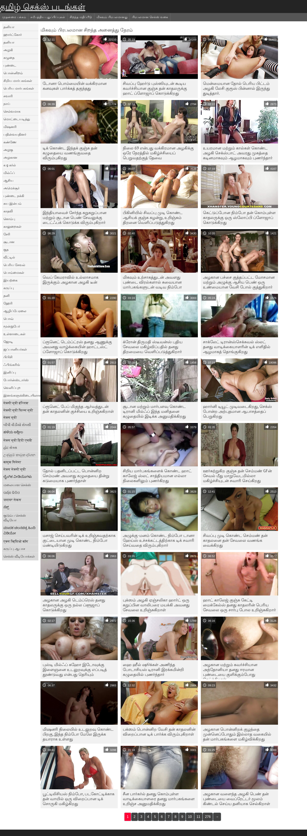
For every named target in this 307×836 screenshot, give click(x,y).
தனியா (8, 27)
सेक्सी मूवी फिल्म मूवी (18, 410)
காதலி (8, 211)
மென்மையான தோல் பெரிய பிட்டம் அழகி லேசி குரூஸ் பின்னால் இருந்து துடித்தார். (236, 88)
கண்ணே (9, 142)
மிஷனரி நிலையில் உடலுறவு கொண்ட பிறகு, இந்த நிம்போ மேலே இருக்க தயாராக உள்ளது (78, 734)
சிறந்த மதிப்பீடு (81, 17)
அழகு (8, 150)
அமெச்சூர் (11, 188)
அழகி (8, 50)
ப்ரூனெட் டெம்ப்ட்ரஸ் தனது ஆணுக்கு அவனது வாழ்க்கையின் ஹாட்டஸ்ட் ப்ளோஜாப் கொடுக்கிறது (77, 346)
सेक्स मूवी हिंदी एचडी (17, 440)
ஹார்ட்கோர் (12, 34)
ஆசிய (8, 180)
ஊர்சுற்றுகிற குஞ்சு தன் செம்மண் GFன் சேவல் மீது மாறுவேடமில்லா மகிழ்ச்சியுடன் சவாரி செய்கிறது (237, 475)
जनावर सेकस (12, 500)
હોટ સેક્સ (10, 447)
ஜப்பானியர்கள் (15, 349)
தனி (6, 295)
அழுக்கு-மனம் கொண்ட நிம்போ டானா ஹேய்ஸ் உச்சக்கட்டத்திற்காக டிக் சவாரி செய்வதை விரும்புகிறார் (159, 540)
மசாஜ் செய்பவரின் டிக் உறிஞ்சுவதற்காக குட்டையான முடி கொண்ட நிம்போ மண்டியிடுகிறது (79, 540)
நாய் (6, 103)
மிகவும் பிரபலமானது (112, 17)
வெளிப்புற (11, 387)
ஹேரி (8, 303)
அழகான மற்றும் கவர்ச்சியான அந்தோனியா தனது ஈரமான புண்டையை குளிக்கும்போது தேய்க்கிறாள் (230, 670)
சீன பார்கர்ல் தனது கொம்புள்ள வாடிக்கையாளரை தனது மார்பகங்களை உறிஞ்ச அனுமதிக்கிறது (159, 798)
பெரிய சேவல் (14, 265)
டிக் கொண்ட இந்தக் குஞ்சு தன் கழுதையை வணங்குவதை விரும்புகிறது (70, 152)
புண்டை (9, 65)
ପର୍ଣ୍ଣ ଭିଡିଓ (11, 492)
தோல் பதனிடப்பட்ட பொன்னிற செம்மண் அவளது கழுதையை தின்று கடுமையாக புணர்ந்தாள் (76, 475)
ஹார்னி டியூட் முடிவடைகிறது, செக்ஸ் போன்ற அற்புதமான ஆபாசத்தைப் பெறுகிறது (237, 411)
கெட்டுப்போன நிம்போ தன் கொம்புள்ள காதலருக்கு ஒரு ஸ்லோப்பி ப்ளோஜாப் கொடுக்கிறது (239, 217)
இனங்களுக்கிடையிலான (20, 395)
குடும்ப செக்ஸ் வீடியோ (14, 517)
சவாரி (8, 96)
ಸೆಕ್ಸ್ (6, 507)
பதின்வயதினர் (14, 134)
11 (198, 817)
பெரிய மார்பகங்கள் (18, 88)
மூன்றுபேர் (11, 326)
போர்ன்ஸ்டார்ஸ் (16, 380)
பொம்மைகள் (13, 272)
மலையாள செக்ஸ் (17, 485)
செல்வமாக (11, 111)
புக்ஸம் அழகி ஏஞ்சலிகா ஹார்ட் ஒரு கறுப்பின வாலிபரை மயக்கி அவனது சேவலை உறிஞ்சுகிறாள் (156, 604)
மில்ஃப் (9, 173)
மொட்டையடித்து (16, 119)
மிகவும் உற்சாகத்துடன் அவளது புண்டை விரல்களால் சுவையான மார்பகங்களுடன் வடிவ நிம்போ (152, 282)
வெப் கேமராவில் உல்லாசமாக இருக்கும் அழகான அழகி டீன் (70, 280)
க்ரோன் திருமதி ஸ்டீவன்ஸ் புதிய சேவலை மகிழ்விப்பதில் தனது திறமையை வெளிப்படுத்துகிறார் (152, 346)
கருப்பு (8, 288)
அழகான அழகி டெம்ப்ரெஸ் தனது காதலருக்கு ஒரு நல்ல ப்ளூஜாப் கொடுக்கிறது (74, 604)
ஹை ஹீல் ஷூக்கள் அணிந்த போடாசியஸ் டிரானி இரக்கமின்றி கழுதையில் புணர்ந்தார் (153, 669)
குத (6, 249)
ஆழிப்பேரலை (14, 311)
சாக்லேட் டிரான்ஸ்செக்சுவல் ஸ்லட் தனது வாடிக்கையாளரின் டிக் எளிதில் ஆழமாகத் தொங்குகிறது (236, 346)
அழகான (10, 157)
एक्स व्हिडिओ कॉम (15, 541)
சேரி (6, 234)
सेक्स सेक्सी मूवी (14, 469)
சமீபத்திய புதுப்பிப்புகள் (47, 17)
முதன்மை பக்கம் (14, 17)
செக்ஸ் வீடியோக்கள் (19, 556)
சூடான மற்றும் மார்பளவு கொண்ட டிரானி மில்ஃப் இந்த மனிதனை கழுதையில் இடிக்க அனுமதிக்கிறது (154, 411)
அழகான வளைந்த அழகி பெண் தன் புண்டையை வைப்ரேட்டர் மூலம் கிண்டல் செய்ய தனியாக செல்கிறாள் (236, 798)
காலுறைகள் (12, 226)
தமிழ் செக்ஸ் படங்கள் (42, 7)
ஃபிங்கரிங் (11, 364)
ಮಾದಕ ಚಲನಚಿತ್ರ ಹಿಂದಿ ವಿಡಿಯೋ (19, 530)
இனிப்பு (9, 372)
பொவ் (8, 318)
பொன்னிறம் (13, 73)
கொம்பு (9, 219)
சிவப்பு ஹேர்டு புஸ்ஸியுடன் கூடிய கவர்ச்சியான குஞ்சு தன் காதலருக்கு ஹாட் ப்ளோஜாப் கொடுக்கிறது (155, 88)
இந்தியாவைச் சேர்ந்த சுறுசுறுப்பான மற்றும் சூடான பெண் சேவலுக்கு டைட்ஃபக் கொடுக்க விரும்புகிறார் (74, 217)
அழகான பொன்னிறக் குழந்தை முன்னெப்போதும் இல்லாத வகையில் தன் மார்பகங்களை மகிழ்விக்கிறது (237, 734)
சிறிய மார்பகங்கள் (17, 80)
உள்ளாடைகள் (14, 334)
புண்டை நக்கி (13, 196)
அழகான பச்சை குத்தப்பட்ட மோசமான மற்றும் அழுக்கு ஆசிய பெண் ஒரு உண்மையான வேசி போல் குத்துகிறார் (239, 282)
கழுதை (8, 57)
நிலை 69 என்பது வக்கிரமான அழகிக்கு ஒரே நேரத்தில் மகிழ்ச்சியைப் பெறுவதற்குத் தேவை (158, 152)
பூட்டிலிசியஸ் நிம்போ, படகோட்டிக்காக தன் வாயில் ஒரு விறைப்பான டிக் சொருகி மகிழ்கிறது (78, 798)
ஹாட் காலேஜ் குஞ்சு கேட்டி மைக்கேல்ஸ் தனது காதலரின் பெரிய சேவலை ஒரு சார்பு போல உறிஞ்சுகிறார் (239, 604)
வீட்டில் (9, 257)
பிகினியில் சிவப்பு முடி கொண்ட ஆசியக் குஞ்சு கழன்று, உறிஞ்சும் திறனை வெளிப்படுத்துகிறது (152, 217)
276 (208, 817)
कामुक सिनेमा (12, 462)
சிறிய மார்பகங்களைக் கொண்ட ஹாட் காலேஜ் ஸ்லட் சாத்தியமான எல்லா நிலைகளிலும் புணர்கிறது (157, 475)
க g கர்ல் (9, 165)
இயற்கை (10, 280)
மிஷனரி (10, 127)
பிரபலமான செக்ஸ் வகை (150, 17)
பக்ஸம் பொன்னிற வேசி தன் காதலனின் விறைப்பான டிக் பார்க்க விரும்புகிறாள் (159, 732)
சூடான (8, 242)
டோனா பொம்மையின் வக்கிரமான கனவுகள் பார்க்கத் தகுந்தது (75, 86)
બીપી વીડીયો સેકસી (17, 425)
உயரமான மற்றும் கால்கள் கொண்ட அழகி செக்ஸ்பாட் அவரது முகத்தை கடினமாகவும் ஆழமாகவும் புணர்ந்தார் (237, 152)
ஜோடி (8, 341)
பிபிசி (8, 357)
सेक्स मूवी (10, 417)
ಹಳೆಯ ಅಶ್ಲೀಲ (13, 432)
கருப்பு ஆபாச (14, 548)
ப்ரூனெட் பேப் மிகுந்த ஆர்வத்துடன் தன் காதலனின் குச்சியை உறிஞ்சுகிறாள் (78, 409)
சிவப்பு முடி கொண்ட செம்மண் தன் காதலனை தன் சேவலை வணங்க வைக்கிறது (235, 540)
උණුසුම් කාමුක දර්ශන (19, 455)
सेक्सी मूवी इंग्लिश (16, 403)
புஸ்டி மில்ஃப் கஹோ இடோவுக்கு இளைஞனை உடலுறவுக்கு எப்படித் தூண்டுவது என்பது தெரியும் (75, 669)
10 (190, 817)
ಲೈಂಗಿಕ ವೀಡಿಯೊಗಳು (17, 476)
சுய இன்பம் (12, 203)
